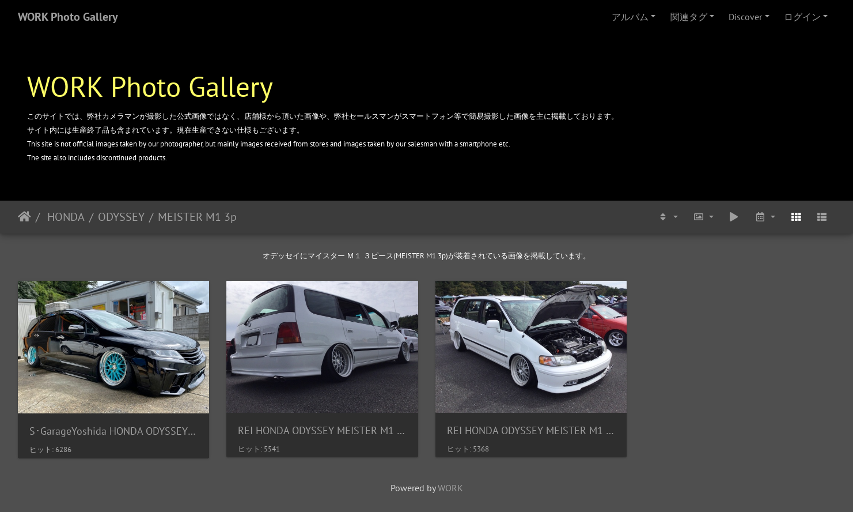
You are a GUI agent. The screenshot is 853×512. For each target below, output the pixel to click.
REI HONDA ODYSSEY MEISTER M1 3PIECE (322, 430)
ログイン (802, 16)
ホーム (24, 216)
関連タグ (688, 16)
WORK (450, 488)
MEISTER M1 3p (197, 216)
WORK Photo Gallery (68, 16)
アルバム (630, 16)
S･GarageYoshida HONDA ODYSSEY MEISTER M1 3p (113, 431)
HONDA (64, 216)
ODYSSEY (121, 216)
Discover (745, 16)
